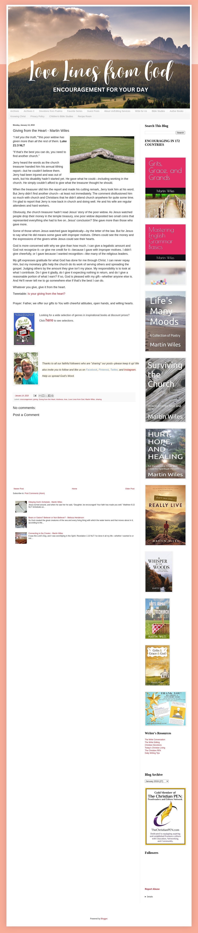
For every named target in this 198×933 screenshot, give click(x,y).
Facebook (91, 369)
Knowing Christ (18, 116)
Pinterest (104, 369)
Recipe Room (85, 116)
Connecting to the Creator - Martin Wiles (45, 533)
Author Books (176, 111)
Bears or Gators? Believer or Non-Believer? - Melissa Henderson (56, 517)
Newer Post (19, 489)
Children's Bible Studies (61, 116)
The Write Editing (152, 742)
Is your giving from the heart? (46, 293)
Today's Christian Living (155, 748)
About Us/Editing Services (117, 111)
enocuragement (26, 399)
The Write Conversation (155, 739)
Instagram (130, 369)
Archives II (29, 111)
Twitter (114, 369)
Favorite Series (74, 111)
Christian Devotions (153, 745)
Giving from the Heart (47, 399)
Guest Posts (93, 111)
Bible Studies (158, 111)
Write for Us (141, 111)
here (49, 320)
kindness (59, 399)
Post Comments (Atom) (35, 493)
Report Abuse (152, 889)
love (65, 399)
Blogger (104, 919)
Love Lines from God (76, 399)
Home (74, 489)
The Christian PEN (153, 750)
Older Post (129, 489)
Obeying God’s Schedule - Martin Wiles (45, 502)
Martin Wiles (90, 399)
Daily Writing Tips (152, 753)
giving (35, 399)
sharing (99, 399)
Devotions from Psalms (50, 111)
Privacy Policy (37, 116)
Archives (14, 111)
